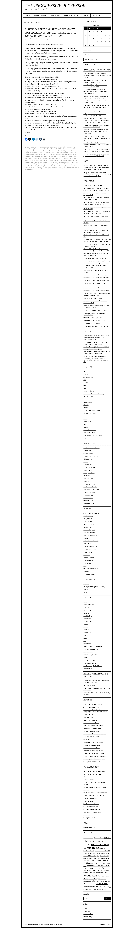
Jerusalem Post (87, 464)
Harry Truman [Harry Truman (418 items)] (100, 856)
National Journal (88, 621)
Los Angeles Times (88, 473)
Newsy (85, 419)
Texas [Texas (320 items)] (108, 881)
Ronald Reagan (49, 164)
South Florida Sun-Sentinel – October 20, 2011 (96, 288)
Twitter (85, 592)
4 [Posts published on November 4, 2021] (101, 32)
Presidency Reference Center (91, 745)
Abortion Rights (61, 147)
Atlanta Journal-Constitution (91, 448)
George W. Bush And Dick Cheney (38, 154)
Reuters (85, 427)
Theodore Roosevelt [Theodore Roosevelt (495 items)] (89, 884)
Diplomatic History (88, 717)
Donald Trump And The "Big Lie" (58, 151)
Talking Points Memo (89, 430)
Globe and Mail (87, 459)
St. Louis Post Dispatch (90, 492)
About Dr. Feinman (39, 15)
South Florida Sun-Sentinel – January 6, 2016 (96, 275)
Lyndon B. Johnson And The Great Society (49, 156)
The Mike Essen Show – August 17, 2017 (95, 310)
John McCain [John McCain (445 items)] (92, 861)
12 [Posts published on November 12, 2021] (105, 35)
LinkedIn (85, 589)
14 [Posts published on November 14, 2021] (85, 38)
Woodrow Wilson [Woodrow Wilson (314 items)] (97, 889)
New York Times (88, 478)
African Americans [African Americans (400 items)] (98, 838)
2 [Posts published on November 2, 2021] (93, 32)
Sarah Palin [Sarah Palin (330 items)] (103, 879)
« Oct (85, 50)
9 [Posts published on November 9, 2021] (93, 35)
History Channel (88, 396)
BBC (84, 380)
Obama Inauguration (89, 827)
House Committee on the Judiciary (93, 774)
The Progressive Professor (55, 5)
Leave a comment (53, 39)
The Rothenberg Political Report (92, 666)
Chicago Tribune (88, 453)
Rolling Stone (87, 544)
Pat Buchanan (65, 158)
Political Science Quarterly (90, 541)
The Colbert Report (89, 433)
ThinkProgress (87, 668)
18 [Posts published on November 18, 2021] (101, 38)
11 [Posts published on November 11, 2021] (101, 35)
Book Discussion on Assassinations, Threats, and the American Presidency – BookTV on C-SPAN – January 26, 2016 (96, 337)
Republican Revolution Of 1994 (33, 162)
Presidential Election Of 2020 (43, 160)
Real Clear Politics (88, 632)
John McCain (33, 156)
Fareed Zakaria (37, 153)
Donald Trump (44, 151)
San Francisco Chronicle (90, 487)
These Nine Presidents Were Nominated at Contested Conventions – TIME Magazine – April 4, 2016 (96, 131)
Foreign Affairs (87, 519)
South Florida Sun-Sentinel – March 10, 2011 (96, 278)
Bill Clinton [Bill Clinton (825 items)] (96, 841)
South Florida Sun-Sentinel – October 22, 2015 (96, 291)
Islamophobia (68, 154)
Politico (85, 624)
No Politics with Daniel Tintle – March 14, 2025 (97, 261)
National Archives (88, 780)
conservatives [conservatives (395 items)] (87, 845)
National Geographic (89, 530)
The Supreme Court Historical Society (94, 753)
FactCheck (86, 613)
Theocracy (39, 168)
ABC (84, 371)
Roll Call (85, 635)
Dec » (89, 50)
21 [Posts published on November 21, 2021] (85, 41)
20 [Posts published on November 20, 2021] (109, 38)
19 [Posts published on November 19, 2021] (105, 38)
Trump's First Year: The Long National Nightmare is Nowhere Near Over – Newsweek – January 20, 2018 (97, 144)
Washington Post (88, 501)
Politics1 (85, 627)
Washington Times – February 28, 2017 (94, 320)
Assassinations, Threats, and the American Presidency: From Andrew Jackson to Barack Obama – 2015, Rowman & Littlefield (96, 167)
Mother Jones (87, 527)
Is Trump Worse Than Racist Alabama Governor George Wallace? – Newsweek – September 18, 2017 (95, 91)
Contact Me (96, 15)
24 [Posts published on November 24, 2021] (97, 41)
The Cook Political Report (90, 649)
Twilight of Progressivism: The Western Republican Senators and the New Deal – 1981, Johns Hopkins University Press (97, 174)
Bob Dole (47, 149)
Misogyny (65, 156)
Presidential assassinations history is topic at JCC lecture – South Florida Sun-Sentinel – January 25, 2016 (96, 265)
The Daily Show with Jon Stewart (92, 435)
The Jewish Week (88, 498)
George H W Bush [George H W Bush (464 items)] (98, 853)
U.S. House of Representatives (92, 812)
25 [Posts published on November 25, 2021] (101, 41)
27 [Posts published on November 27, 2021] (109, 41)
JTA (84, 399)
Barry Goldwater (39, 149)
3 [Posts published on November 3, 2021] (97, 32)
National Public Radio (89, 413)
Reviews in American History (91, 748)
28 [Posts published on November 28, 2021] (85, 45)
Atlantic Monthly (88, 516)
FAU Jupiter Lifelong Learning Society (94, 587)
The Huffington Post (89, 660)
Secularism (58, 164)
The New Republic (88, 557)
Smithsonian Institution (90, 798)
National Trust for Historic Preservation (94, 734)
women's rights (29, 169)
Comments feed (88, 914)
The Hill (85, 657)
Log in (85, 908)
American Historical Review (91, 707)
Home (28, 15)
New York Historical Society (91, 737)
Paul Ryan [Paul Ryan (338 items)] (96, 863)
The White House (88, 801)
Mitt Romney (72, 156)
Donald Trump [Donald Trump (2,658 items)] (91, 847)
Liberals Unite (87, 618)
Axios (85, 602)
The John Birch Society (71, 166)
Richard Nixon (47, 162)
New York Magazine (89, 532)
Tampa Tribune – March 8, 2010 (92, 298)
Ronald (43, 39)
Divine (101, 924)
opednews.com (87, 421)
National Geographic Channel (91, 410)
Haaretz (85, 462)
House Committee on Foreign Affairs (94, 771)
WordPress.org (87, 917)
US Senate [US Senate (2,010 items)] (103, 886)
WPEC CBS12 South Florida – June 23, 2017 (96, 326)
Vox (84, 438)
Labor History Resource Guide (92, 728)
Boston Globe (87, 451)
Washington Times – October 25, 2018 (94, 323)
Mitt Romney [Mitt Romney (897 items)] (88, 863)
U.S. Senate (86, 815)
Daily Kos (86, 607)
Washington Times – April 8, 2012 (93, 318)
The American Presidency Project (93, 750)
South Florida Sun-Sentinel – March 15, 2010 (96, 280)
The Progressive (88, 563)
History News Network (90, 685)
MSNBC (85, 408)
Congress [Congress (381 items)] (103, 841)
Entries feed (86, 911)
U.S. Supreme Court (89, 818)
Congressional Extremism (32, 151)
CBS (84, 385)
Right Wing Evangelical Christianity (62, 162)
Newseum (86, 790)
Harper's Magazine (88, 524)
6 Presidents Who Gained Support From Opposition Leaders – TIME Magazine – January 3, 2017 (97, 75)
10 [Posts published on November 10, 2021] (97, 35)
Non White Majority (54, 158)
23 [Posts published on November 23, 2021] (93, 41)
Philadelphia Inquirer (89, 484)
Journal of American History (91, 723)
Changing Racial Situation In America (61, 149)
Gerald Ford (52, 154)
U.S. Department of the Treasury (92, 809)
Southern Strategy (67, 164)
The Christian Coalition (57, 166)
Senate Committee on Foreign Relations (95, 793)
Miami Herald (87, 476)
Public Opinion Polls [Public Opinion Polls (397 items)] (98, 872)
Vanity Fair (86, 571)
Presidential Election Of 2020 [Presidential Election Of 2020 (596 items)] (92, 871)
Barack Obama (29, 149)
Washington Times (88, 503)
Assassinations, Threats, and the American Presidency (69, 15)
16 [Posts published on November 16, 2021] (93, 38)
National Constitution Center (91, 731)
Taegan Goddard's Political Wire (92, 646)
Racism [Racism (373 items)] (105, 872)
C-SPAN (85, 383)
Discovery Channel (88, 391)
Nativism (36, 158)
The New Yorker (88, 560)
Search (107, 898)
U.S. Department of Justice (91, 804)
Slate (84, 641)
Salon (85, 638)
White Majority (47, 168)
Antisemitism (70, 147)
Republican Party (72, 160)
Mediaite (85, 405)
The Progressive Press (89, 663)
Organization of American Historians (93, 742)
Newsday (86, 481)
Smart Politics (87, 643)
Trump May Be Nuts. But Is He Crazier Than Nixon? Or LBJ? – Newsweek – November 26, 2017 (96, 138)
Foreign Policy (87, 521)
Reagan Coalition (62, 160)
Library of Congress (89, 777)
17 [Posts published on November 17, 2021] (97, 38)
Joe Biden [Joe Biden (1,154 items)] (101, 858)
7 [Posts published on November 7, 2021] (85, 35)
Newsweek (86, 538)
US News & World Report (90, 569)
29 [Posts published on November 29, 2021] (89, 45)
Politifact (86, 630)
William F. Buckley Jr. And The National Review (65, 168)
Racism (54, 160)
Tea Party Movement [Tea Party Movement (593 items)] (100, 881)
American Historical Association (92, 704)
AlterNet (85, 374)
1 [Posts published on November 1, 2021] (89, 32)
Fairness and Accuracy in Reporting (93, 394)
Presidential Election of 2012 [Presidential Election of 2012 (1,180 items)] (98, 865)
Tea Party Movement (44, 166)
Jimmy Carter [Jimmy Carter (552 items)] (93, 858)
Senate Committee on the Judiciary (93, 795)
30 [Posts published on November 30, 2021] (93, 45)
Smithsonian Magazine (90, 546)
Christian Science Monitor (90, 456)
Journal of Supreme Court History (93, 725)
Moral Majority (29, 158)
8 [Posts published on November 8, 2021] (89, 35)
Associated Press (88, 377)
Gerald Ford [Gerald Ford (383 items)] (93, 856)
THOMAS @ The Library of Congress (94, 759)
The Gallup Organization (90, 655)
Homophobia (60, 154)
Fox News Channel (62, 153)
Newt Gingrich (44, 158)
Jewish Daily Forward (89, 467)
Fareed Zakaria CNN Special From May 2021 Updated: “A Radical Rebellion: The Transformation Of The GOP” (50, 33)
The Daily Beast (88, 652)
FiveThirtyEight (87, 616)
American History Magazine (91, 513)
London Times (87, 470)
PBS (84, 424)
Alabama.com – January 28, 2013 (93, 185)
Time (84, 566)
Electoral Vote (87, 610)
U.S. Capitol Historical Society (91, 762)
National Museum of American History (94, 787)
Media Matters (87, 402)
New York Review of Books (91, 535)
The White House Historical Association (94, 756)
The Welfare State (30, 168)
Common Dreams (88, 605)
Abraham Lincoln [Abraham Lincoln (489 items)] (88, 838)
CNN (73, 149)
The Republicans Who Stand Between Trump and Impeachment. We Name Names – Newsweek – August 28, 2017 (96, 114)
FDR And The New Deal (50, 153)
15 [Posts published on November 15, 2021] (89, 38)
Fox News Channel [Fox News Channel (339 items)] (99, 851)
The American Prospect (90, 549)
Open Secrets (87, 739)
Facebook (86, 584)
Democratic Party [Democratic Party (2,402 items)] (100, 844)
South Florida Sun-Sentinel (91, 489)
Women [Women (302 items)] (91, 889)
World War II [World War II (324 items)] (105, 889)
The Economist (87, 552)
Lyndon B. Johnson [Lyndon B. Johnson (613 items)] (102, 861)
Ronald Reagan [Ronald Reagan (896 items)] (94, 879)
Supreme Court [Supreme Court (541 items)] (88, 881)
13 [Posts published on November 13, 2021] (109, 35)
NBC (84, 416)
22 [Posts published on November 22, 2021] (89, 41)
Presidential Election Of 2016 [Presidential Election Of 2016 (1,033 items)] (95, 868)
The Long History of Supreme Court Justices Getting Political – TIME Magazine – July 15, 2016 (96, 107)
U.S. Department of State (90, 806)
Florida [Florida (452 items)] (92, 851)
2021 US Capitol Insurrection (48, 147)
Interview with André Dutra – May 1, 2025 (95, 258)
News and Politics (31, 147)
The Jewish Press (88, 495)
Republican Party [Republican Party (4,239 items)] (93, 875)
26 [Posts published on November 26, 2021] (105, 41)
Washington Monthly (89, 574)
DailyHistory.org (88, 714)
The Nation (86, 555)
